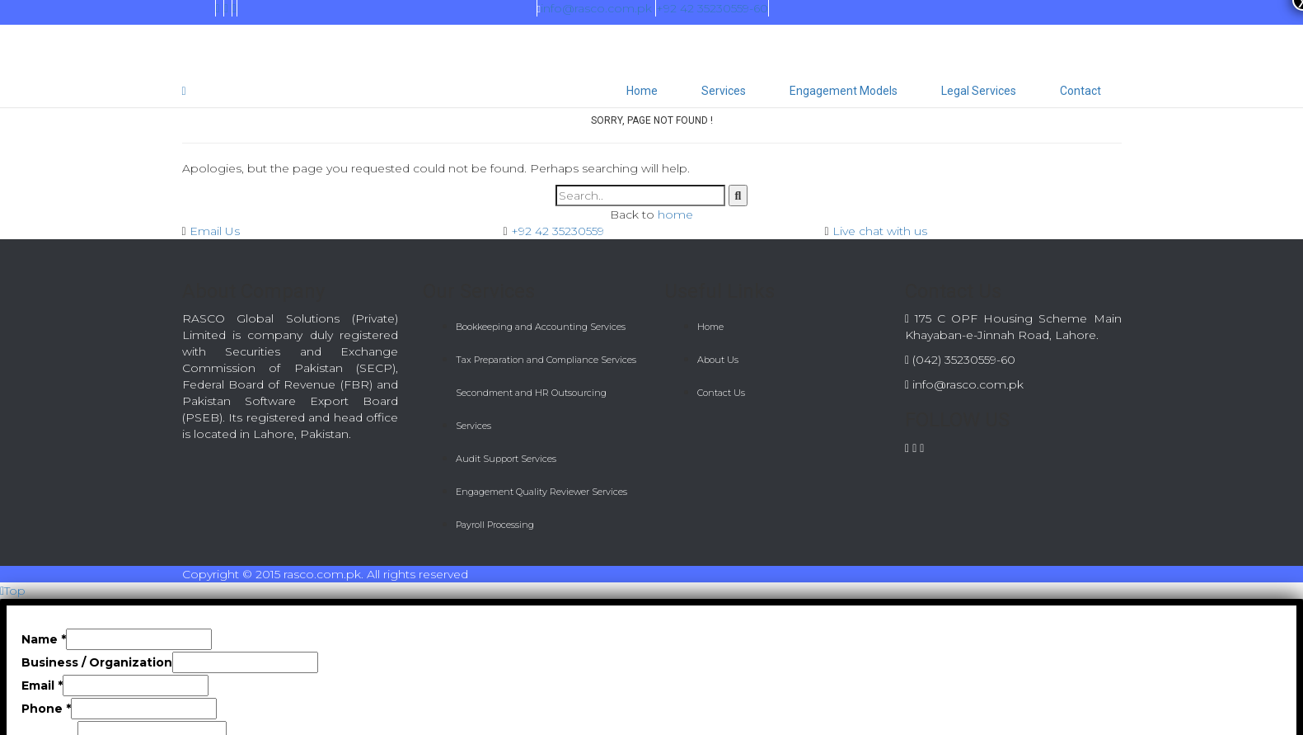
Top (13, 590)
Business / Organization (96, 662)
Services (723, 90)
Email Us (215, 231)
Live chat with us (879, 231)
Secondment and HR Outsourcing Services (531, 409)
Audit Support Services (506, 458)
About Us (717, 359)
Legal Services (978, 90)
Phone (46, 708)
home (675, 214)
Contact (1080, 90)
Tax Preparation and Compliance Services (546, 359)
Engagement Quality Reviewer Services (541, 491)
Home (642, 90)
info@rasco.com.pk (594, 8)
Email (42, 685)
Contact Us (721, 392)
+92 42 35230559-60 (712, 8)
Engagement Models (844, 90)
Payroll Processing (495, 524)
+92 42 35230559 (557, 231)
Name (43, 639)
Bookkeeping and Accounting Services (541, 326)
